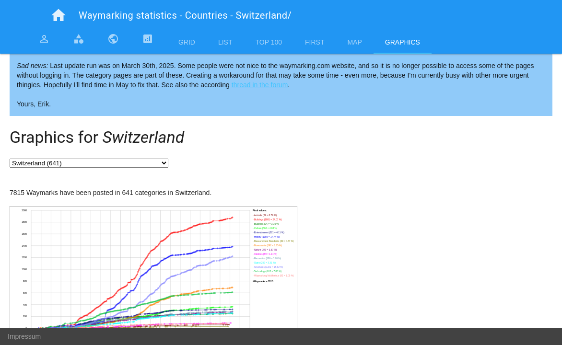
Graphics (403, 42)
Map (354, 42)
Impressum (24, 336)
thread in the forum (260, 85)
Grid (187, 42)
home (58, 15)
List (225, 42)
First (314, 42)
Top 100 (268, 42)
